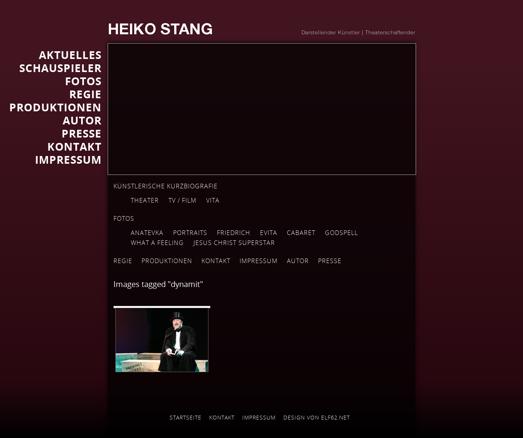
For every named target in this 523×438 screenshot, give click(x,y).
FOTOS (83, 80)
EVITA (268, 232)
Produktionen (167, 261)
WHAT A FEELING (157, 242)
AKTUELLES (70, 54)
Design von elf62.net (316, 417)
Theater (145, 200)
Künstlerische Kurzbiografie (165, 186)
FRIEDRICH (233, 232)
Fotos (123, 218)
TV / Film (182, 200)
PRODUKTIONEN (55, 107)
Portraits (190, 232)
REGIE (85, 94)
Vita (213, 200)
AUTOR (82, 120)
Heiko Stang (160, 31)
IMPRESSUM (68, 159)
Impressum (259, 261)
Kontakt (216, 261)
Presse (82, 133)
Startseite (186, 417)
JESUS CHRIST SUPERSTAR (234, 242)
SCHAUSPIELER (60, 67)
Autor (298, 261)
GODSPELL (341, 232)
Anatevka (147, 232)
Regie (122, 261)
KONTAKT (74, 146)
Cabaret (301, 232)
